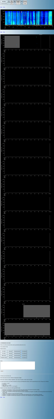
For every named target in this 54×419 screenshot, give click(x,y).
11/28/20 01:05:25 (4, 3)
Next (4, 7)
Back (1, 7)
